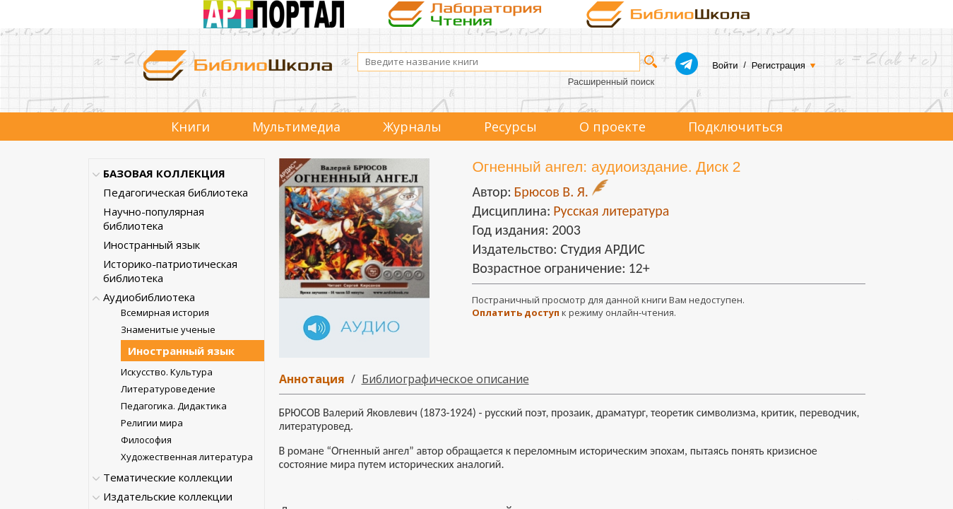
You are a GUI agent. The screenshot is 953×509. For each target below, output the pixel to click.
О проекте (612, 126)
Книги (190, 126)
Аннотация (312, 379)
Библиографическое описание (445, 379)
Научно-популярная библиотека (153, 218)
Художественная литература (187, 456)
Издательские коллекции (167, 496)
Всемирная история (165, 312)
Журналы (412, 126)
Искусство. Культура (167, 371)
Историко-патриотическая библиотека (170, 271)
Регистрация (778, 65)
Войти (725, 65)
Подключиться (735, 126)
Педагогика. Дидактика (174, 405)
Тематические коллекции (167, 477)
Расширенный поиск (611, 81)
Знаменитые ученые (168, 329)
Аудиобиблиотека (149, 297)
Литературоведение (168, 388)
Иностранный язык (151, 245)
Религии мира (152, 422)
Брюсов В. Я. (551, 191)
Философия (146, 439)
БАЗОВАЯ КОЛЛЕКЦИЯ (164, 173)
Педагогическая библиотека (175, 192)
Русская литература (611, 210)
